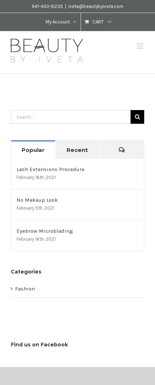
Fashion (25, 288)
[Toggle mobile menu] (140, 46)
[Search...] (71, 117)
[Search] (137, 117)
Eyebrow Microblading (45, 231)
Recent (77, 149)
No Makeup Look (37, 200)
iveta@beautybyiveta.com (95, 6)
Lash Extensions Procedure (51, 169)
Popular (33, 149)
